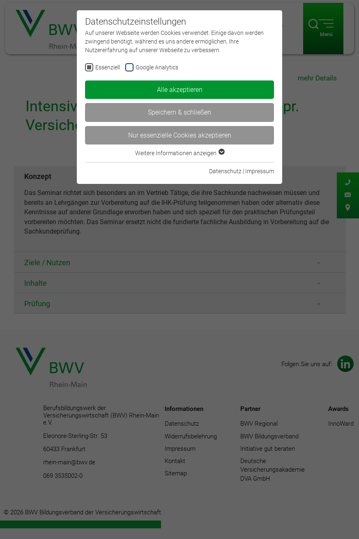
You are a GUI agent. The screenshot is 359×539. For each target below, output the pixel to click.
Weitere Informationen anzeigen (179, 153)
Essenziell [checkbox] (107, 67)
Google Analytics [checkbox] (157, 67)
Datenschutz (225, 171)
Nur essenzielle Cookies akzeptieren (179, 135)
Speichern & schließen (179, 112)
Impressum (259, 171)
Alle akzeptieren (180, 90)
